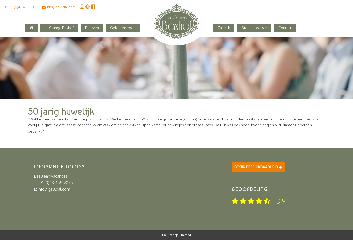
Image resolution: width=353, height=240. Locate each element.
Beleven (92, 27)
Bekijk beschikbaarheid (258, 167)
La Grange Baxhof (59, 27)
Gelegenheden (122, 27)
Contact (284, 27)
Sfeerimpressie (254, 27)
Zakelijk (224, 27)
